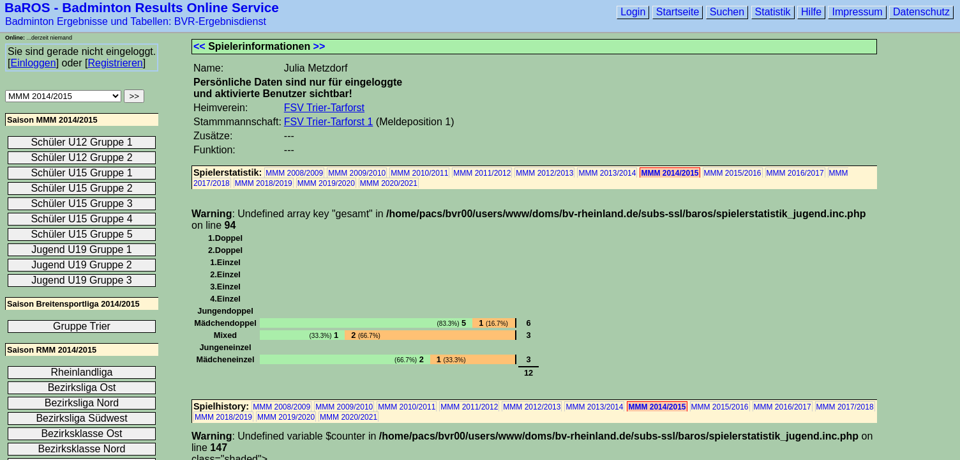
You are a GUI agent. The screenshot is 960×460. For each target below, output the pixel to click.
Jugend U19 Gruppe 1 (81, 249)
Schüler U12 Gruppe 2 (81, 157)
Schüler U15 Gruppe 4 (81, 218)
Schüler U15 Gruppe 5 (81, 234)
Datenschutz (921, 11)
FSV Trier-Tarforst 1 (328, 121)
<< (199, 46)
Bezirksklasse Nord (82, 448)
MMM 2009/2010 (357, 173)
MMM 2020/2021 (388, 183)
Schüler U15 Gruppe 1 (81, 172)
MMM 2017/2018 (845, 406)
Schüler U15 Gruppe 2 (81, 188)
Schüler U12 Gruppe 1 (81, 142)
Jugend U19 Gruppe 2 (81, 264)
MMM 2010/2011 (419, 173)
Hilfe (811, 11)
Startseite (678, 11)
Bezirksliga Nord (82, 402)
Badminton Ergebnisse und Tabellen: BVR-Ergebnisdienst (135, 21)
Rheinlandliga (82, 372)
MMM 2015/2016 (732, 173)
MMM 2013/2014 (607, 173)
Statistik (773, 11)
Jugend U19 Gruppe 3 (81, 280)
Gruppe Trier (81, 326)
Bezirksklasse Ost (81, 433)
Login (632, 11)
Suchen (727, 11)
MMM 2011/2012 (482, 173)
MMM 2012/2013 (544, 173)
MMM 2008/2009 (294, 173)
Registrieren (114, 62)
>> (319, 46)
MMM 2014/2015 (669, 173)
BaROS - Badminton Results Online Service (141, 7)
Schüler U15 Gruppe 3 (81, 203)
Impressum (857, 11)
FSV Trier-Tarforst (324, 107)
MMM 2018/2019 (263, 183)
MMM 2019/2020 (326, 183)
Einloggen (33, 62)
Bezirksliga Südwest (81, 418)
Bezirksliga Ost (82, 387)
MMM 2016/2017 (795, 173)
